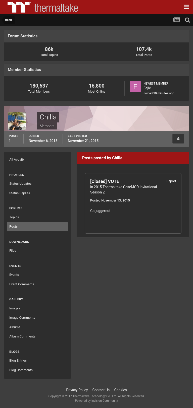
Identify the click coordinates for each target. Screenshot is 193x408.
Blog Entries (18, 360)
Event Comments (21, 284)
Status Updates (20, 183)
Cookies (120, 390)
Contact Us (101, 390)
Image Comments (22, 317)
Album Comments (22, 336)
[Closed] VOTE (104, 181)
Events (14, 275)
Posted (110, 200)
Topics (14, 217)
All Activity (17, 159)
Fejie (147, 88)
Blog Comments (21, 370)
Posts (13, 226)
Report (171, 181)
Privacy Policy (77, 390)
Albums (14, 327)
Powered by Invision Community (96, 400)
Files (12, 250)
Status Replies (19, 193)
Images (14, 308)
